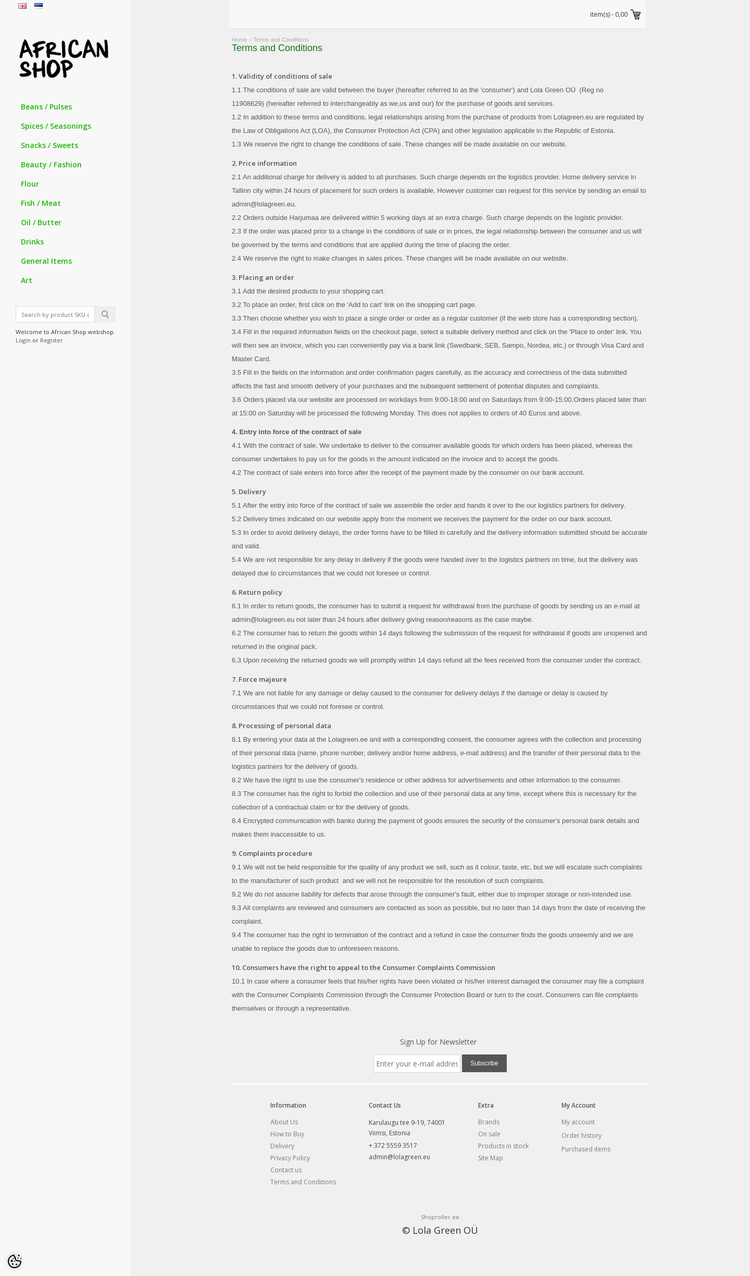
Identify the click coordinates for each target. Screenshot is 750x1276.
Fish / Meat (41, 203)
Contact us (286, 1169)
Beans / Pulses (46, 107)
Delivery (282, 1146)
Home (239, 39)
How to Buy (287, 1134)
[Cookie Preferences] (14, 1261)
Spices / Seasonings (56, 126)
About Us (284, 1122)
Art (26, 280)
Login (23, 340)
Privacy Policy (290, 1158)
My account (578, 1122)
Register (51, 340)
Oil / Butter (41, 222)
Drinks (32, 242)
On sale (489, 1134)
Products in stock (503, 1146)
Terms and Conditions (280, 39)
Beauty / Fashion (51, 164)
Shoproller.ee (440, 1217)
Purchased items (585, 1149)
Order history (581, 1135)
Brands (488, 1122)
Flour (30, 184)
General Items (46, 261)
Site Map (490, 1158)
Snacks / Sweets (49, 145)
